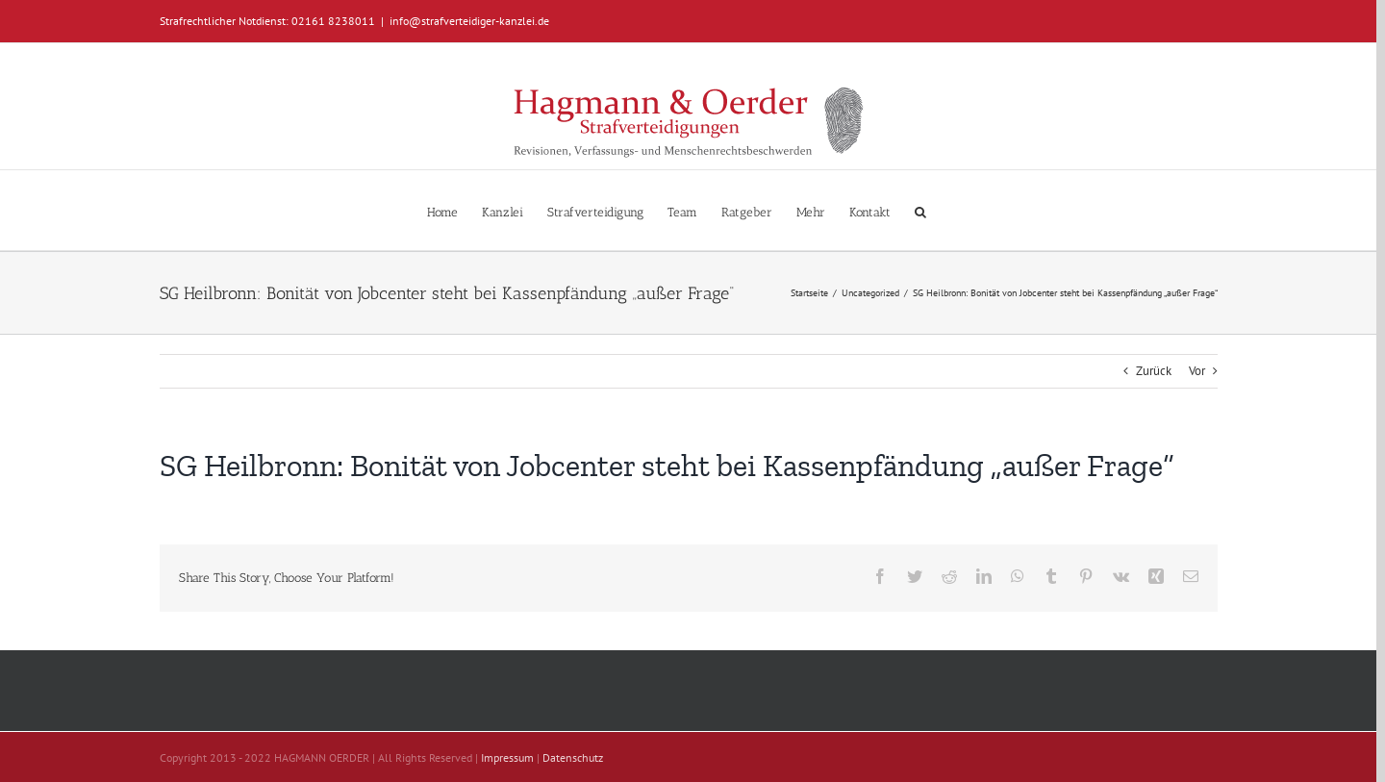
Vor (1197, 371)
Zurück (1153, 371)
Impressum (507, 757)
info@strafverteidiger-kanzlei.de (469, 20)
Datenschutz (572, 757)
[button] (920, 210)
